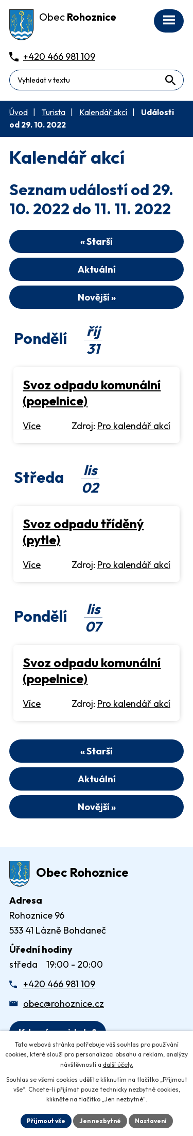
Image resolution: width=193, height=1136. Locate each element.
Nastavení (151, 1121)
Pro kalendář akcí (133, 426)
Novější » (97, 297)
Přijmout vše (46, 1121)
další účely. (118, 1064)
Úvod (18, 112)
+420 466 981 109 (59, 984)
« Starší (96, 241)
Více (32, 426)
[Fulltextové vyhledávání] (96, 80)
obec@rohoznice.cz (63, 1003)
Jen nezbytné (100, 1121)
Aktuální (97, 269)
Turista (53, 112)
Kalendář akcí (103, 112)
